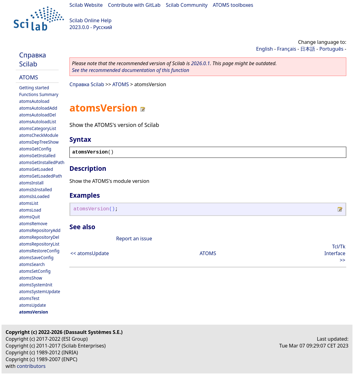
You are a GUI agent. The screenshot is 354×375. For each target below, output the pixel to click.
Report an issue (134, 238)
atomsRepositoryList (39, 244)
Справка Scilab (32, 59)
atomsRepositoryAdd (39, 230)
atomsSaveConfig (36, 257)
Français (286, 48)
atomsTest (29, 298)
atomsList (28, 203)
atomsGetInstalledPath (42, 162)
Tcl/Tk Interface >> (334, 253)
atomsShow (30, 278)
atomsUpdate (32, 305)
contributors (31, 366)
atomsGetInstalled (37, 155)
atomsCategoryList (37, 128)
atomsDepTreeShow (39, 142)
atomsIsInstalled (35, 189)
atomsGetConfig (35, 149)
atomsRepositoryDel (39, 237)
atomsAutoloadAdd (38, 108)
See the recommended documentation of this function (130, 70)
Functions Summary (38, 94)
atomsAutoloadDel (37, 115)
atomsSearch (32, 264)
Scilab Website (86, 5)
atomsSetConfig (35, 271)
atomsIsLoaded (34, 196)
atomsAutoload (34, 101)
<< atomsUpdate (89, 253)
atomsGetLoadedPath (40, 176)
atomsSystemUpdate (39, 291)
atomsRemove (33, 223)
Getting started (34, 88)
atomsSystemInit (35, 285)
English (264, 48)
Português (331, 48)
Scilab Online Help (90, 20)
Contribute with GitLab (134, 5)
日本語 (307, 48)
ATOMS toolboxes (233, 5)
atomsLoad (30, 210)
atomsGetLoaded (36, 169)
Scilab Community (186, 5)
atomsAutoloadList (37, 121)
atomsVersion (33, 312)
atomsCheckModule (38, 135)
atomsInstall (31, 183)
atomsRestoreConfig (39, 251)
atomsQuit (29, 217)
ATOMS (28, 77)
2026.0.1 (200, 63)
